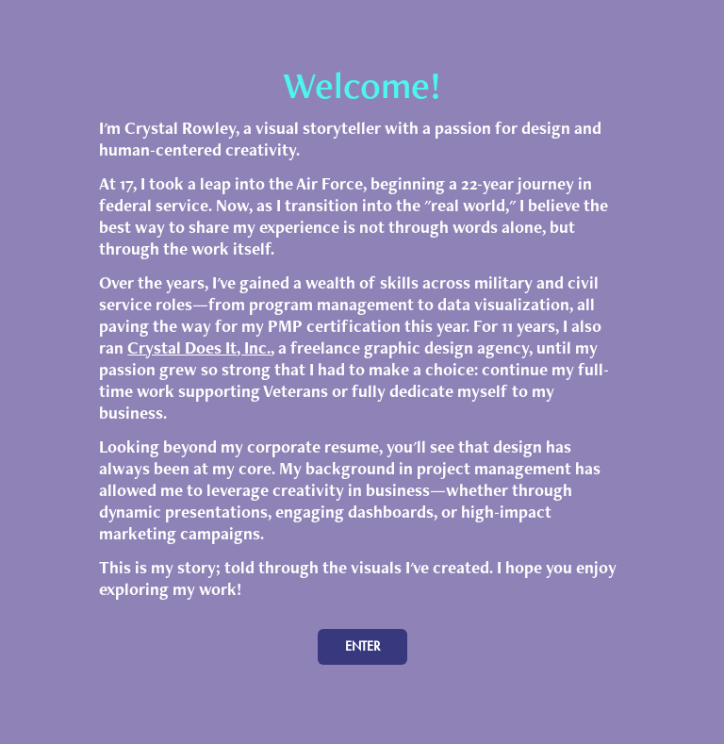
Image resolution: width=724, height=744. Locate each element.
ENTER (362, 646)
